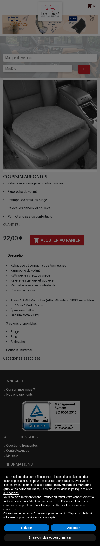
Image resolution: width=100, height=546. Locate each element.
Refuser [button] (26, 527)
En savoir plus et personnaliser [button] (50, 537)
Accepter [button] (73, 527)
